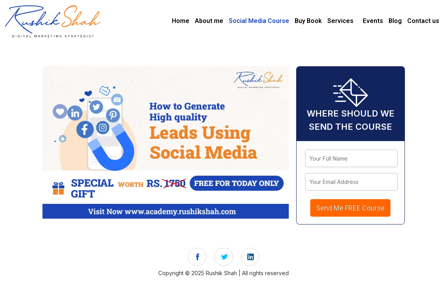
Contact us (423, 21)
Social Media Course (259, 21)
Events (373, 21)
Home (180, 21)
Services (340, 21)
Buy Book (308, 21)
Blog (395, 21)
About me (209, 21)
